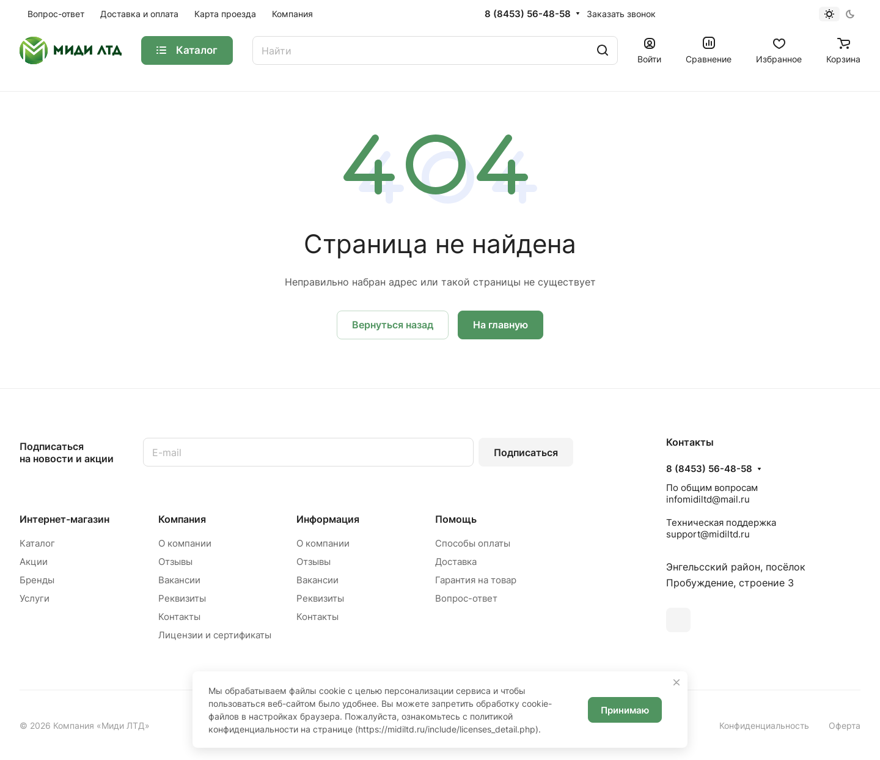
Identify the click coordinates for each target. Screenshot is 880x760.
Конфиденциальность (764, 725)
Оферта (844, 725)
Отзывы (175, 561)
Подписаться (526, 452)
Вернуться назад (392, 325)
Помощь (456, 519)
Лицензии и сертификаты (214, 635)
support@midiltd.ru (708, 534)
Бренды (37, 580)
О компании (184, 543)
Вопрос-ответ (466, 598)
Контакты (179, 616)
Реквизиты (182, 598)
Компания (182, 519)
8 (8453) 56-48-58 (528, 14)
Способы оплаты (472, 543)
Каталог (37, 543)
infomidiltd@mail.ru (708, 499)
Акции (34, 561)
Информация (327, 519)
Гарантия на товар (475, 580)
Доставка (456, 561)
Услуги (35, 598)
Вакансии (179, 580)
